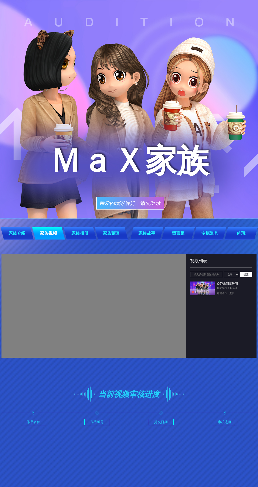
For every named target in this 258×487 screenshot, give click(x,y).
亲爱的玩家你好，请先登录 (130, 203)
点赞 (231, 293)
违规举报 (222, 293)
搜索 (246, 274)
